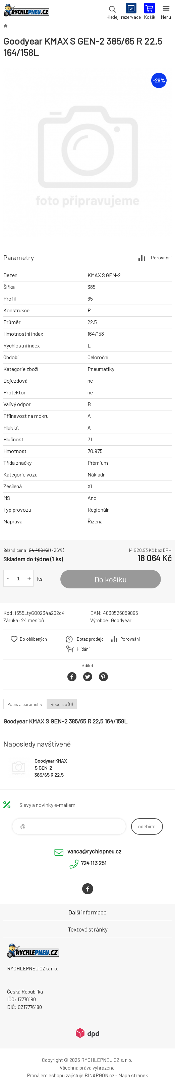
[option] (87, 152)
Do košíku (111, 579)
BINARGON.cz (99, 1075)
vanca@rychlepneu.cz (94, 851)
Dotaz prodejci (91, 639)
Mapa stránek (133, 1075)
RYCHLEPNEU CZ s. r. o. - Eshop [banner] (26, 11)
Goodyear (121, 620)
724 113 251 (94, 862)
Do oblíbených (33, 639)
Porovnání (161, 257)
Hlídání (83, 649)
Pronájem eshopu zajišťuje (55, 1075)
